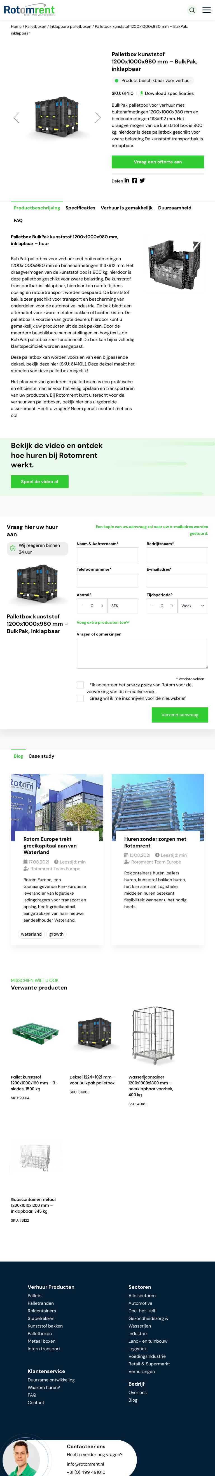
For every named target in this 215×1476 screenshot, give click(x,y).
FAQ (18, 221)
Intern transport (44, 1234)
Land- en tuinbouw (147, 1226)
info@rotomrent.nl (85, 1349)
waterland (31, 935)
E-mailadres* (177, 580)
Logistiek (137, 1234)
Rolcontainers (42, 1196)
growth (56, 935)
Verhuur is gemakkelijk (128, 208)
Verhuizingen (141, 1257)
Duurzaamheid (177, 208)
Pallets (34, 1181)
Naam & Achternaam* (107, 554)
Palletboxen (35, 26)
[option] (57, 117)
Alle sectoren (142, 1181)
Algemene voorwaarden (35, 1472)
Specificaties (81, 208)
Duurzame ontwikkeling (51, 1265)
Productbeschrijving (37, 208)
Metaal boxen (41, 1226)
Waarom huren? (44, 1273)
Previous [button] (16, 117)
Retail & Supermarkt (149, 1249)
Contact (36, 1288)
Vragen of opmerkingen (142, 653)
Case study (42, 757)
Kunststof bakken (45, 1211)
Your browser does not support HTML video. (158, 467)
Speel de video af (40, 482)
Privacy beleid (96, 1465)
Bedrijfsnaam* (177, 554)
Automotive (140, 1188)
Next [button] (97, 117)
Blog (19, 757)
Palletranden (41, 1188)
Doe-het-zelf (141, 1196)
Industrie (137, 1219)
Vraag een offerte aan (158, 162)
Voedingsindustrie (147, 1241)
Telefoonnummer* (107, 580)
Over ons (137, 1278)
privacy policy (140, 686)
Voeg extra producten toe (103, 623)
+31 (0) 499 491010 (86, 1357)
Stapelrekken (41, 1204)
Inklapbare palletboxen (70, 26)
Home (16, 26)
